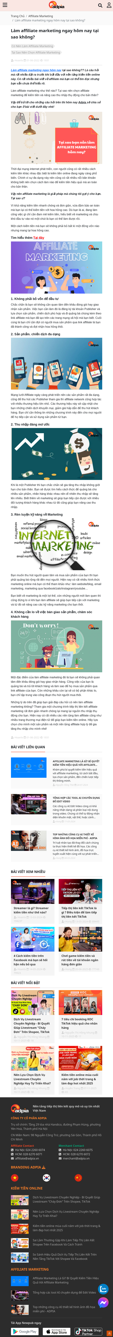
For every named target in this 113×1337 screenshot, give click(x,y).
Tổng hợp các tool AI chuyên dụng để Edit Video (76, 799)
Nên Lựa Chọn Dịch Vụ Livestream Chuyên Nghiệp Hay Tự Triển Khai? (66, 1214)
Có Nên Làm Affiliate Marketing (32, 46)
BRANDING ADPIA (28, 1167)
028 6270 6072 (80, 1154)
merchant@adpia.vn (76, 1158)
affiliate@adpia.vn (27, 1158)
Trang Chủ (18, 16)
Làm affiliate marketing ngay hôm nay (36, 70)
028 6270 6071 (32, 1154)
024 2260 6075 (83, 1150)
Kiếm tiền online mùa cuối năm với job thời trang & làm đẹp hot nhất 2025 (66, 1228)
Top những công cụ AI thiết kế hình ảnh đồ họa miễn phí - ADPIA (75, 836)
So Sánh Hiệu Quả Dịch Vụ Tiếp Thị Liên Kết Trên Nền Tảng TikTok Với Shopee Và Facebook (65, 1257)
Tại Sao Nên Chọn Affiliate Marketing (36, 52)
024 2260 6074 (35, 1150)
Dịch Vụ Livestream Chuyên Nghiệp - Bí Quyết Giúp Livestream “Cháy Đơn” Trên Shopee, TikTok (66, 1199)
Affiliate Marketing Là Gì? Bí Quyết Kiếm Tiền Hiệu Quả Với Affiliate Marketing (76, 763)
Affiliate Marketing (40, 16)
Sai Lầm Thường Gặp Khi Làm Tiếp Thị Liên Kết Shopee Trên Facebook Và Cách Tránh (63, 1242)
